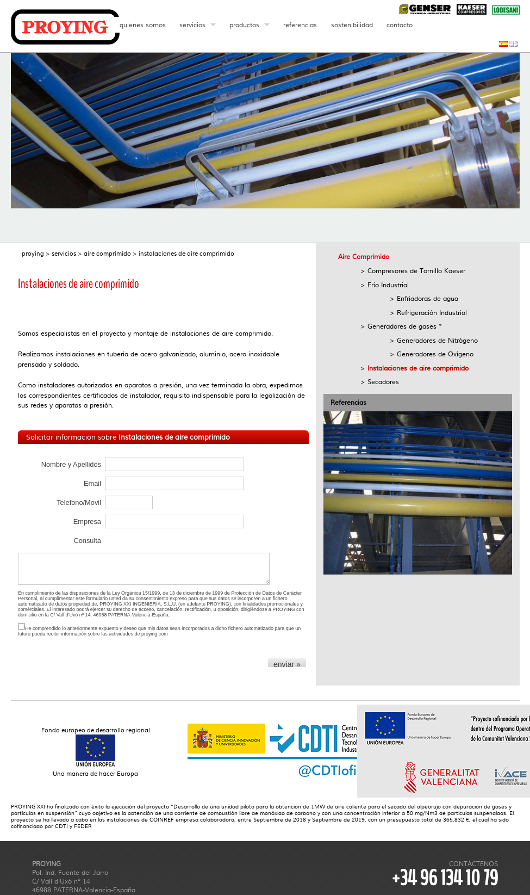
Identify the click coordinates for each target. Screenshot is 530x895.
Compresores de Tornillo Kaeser (416, 271)
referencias (300, 25)
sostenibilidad (352, 25)
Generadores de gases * (404, 326)
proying (33, 253)
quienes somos (143, 25)
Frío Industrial (388, 285)
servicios (192, 25)
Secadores (383, 382)
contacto (399, 25)
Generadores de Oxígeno (435, 354)
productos (244, 25)
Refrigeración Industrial (432, 312)
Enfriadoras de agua (427, 298)
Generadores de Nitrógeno (437, 340)
